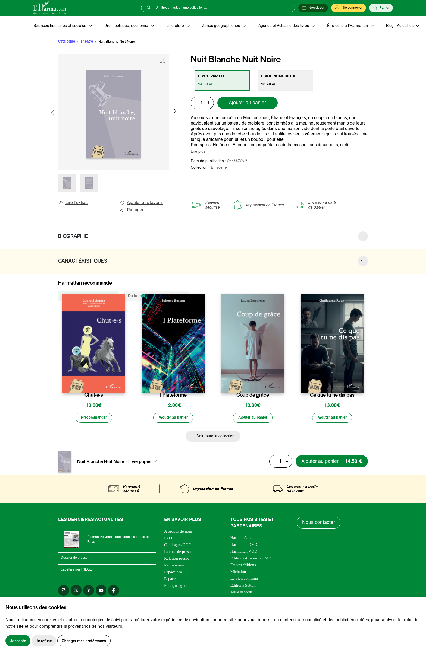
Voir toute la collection (215, 437)
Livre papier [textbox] (140, 462)
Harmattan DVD (244, 545)
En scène (219, 168)
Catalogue (66, 42)
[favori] (121, 384)
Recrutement (174, 565)
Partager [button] (131, 210)
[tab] (223, 80)
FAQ (168, 538)
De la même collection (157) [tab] (88, 296)
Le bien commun (244, 579)
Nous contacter (318, 523)
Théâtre (86, 42)
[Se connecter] (348, 8)
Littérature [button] (174, 26)
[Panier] (381, 8)
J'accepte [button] (18, 641)
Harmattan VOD (243, 552)
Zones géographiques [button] (219, 26)
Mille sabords (241, 592)
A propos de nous (178, 532)
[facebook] (113, 590)
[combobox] (144, 462)
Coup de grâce (252, 395)
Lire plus (198, 152)
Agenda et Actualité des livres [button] (281, 26)
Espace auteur (175, 579)
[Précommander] (93, 418)
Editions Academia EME (250, 558)
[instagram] (63, 590)
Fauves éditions (243, 565)
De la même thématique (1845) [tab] (156, 296)
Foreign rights (175, 586)
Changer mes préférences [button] (84, 641)
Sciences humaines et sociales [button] (60, 26)
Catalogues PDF (177, 545)
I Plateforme (173, 395)
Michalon (238, 572)
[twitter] (76, 590)
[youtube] (101, 590)
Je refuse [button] (44, 641)
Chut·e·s (93, 395)
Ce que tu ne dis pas (332, 395)
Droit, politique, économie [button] (126, 26)
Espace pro (173, 572)
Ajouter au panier (247, 103)
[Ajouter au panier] (173, 418)
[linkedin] (88, 590)
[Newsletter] (313, 8)
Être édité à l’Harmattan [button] (345, 26)
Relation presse (176, 559)
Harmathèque (241, 538)
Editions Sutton (243, 586)
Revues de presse (178, 552)
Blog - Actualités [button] (396, 26)
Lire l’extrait (73, 203)
